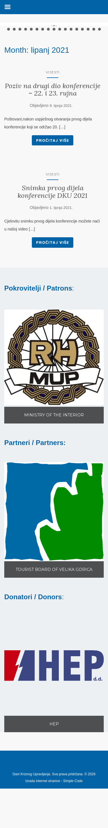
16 (93, 78)
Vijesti (53, 121)
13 (76, 78)
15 (88, 78)
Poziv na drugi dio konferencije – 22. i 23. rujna (52, 139)
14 (82, 78)
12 (71, 78)
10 (59, 78)
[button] (54, 406)
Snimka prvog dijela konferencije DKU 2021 (53, 241)
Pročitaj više (52, 189)
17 (99, 78)
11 (65, 78)
